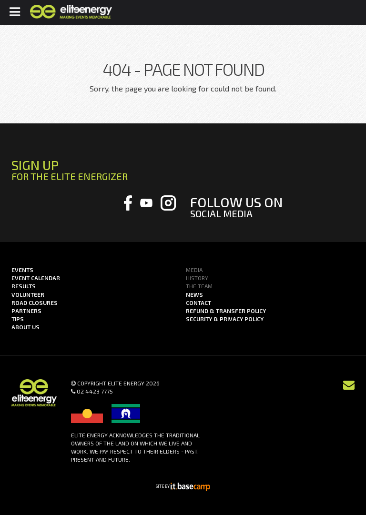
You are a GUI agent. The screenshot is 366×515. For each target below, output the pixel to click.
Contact (198, 302)
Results (23, 286)
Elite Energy (71, 12)
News (194, 294)
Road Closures (34, 302)
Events (22, 269)
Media (194, 269)
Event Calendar (35, 277)
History (197, 277)
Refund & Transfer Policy (226, 310)
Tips (17, 318)
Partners (26, 310)
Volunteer (27, 294)
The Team (199, 286)
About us (25, 326)
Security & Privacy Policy (225, 318)
